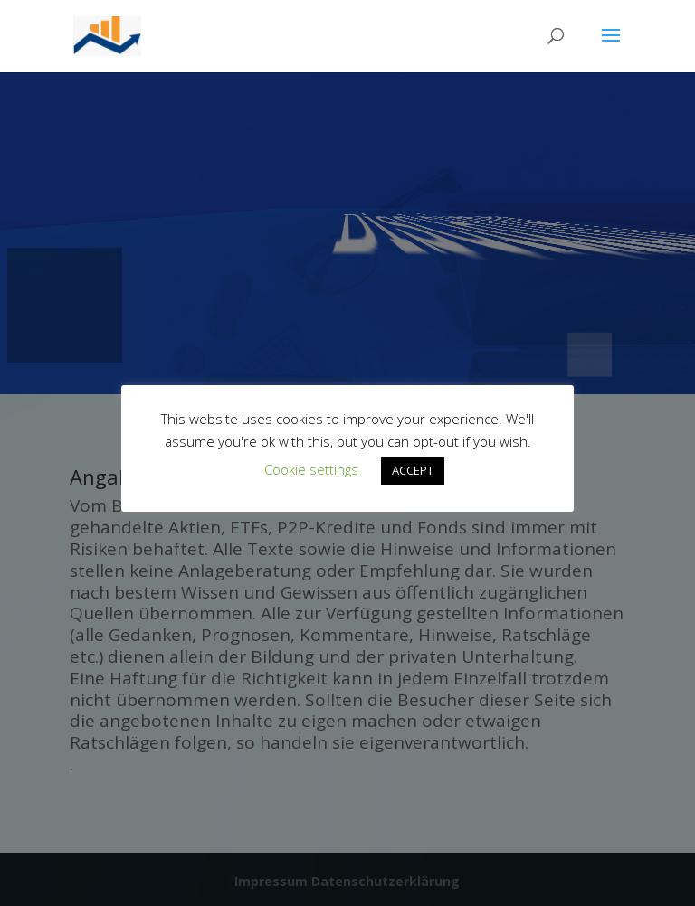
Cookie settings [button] (311, 469)
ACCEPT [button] (412, 470)
